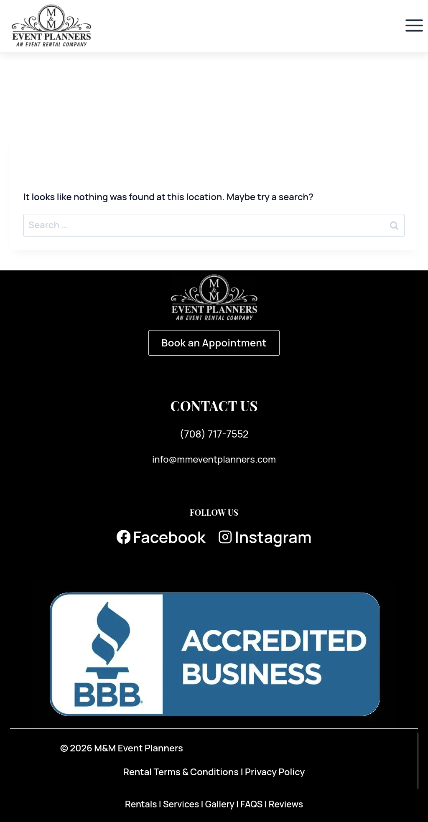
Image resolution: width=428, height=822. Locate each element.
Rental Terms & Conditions (181, 772)
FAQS (252, 804)
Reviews (286, 804)
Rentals (142, 804)
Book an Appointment (213, 342)
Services (182, 804)
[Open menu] (414, 25)
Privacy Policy (275, 772)
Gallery (220, 804)
